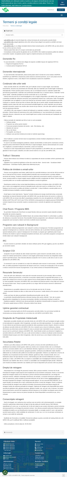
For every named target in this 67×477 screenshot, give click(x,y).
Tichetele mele (7, 455)
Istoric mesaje (7, 463)
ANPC (36, 467)
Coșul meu (61, 9)
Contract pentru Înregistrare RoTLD (16, 65)
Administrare (38, 450)
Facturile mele (7, 467)
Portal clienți (5, 25)
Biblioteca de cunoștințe (9, 457)
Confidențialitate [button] (27, 5)
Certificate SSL (39, 447)
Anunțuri (6, 458)
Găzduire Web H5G (8, 444)
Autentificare (50, 9)
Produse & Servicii (8, 468)
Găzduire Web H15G (9, 447)
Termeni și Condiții (39, 463)
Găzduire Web (39, 444)
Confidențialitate (39, 465)
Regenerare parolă (39, 457)
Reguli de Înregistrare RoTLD (14, 63)
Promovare (38, 448)
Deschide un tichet (39, 458)
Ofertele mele (7, 465)
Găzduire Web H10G (9, 445)
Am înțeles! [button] (62, 3)
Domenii (37, 445)
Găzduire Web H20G (9, 448)
